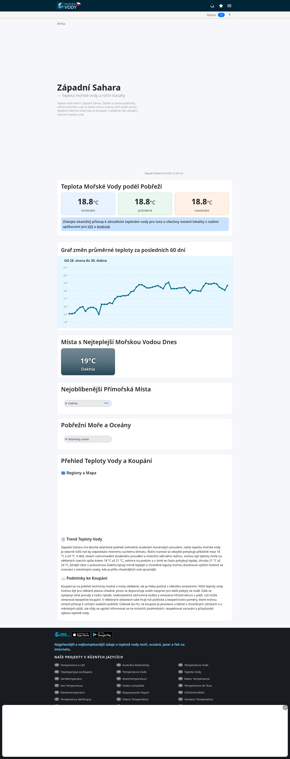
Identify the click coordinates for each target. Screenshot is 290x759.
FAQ (57, 695)
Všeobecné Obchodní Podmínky (84, 695)
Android (103, 168)
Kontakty (161, 695)
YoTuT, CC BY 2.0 (174, 85)
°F (229, 14)
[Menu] (229, 5)
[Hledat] (212, 5)
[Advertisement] (145, 54)
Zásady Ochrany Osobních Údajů (130, 695)
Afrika (61, 24)
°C (221, 14)
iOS (90, 168)
